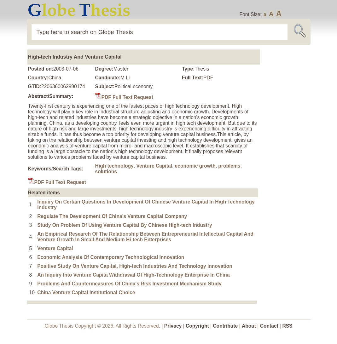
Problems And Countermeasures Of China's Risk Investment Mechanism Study (129, 283)
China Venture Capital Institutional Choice (86, 292)
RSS (287, 326)
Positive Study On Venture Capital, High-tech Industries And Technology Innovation (134, 266)
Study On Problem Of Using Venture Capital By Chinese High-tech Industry (124, 225)
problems (229, 166)
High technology (114, 166)
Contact (270, 326)
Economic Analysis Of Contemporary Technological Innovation (110, 257)
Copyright (197, 326)
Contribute (225, 326)
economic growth (195, 166)
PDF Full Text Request (124, 97)
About (249, 326)
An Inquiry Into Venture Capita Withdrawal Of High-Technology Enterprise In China (133, 275)
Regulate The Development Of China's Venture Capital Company (112, 216)
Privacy (173, 326)
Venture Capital (154, 166)
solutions (106, 171)
